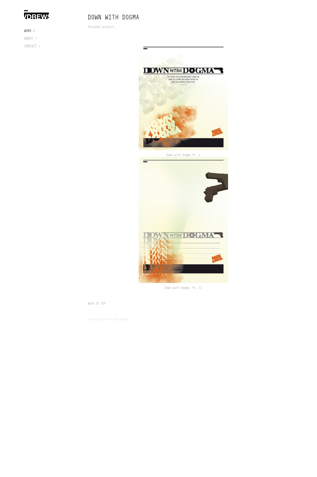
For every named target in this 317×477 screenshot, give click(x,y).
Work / (29, 31)
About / (30, 38)
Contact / (32, 46)
